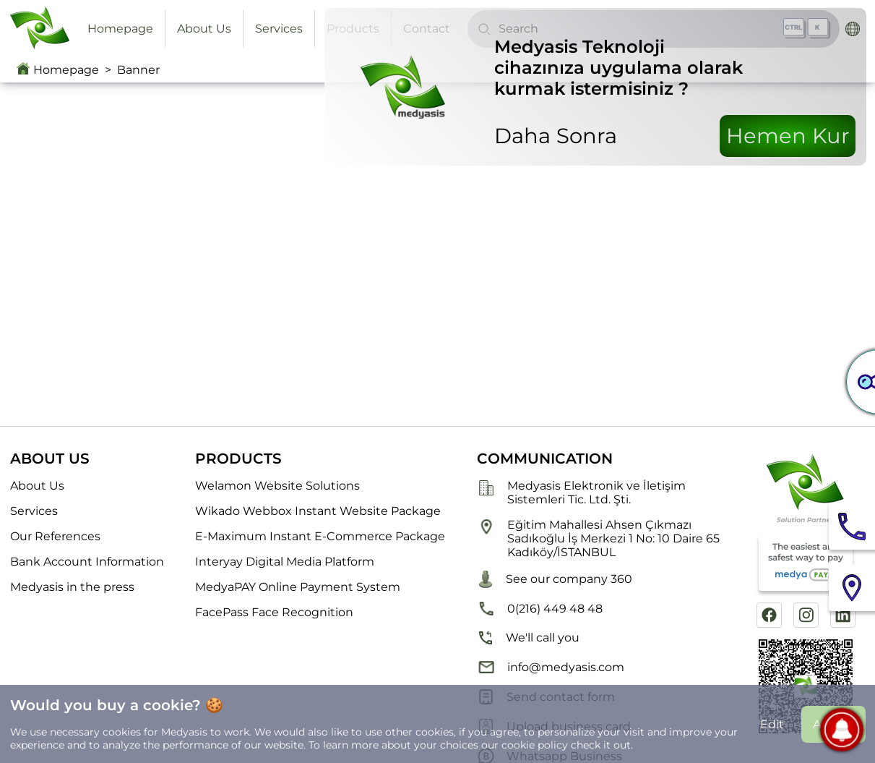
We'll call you (528, 638)
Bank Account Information (87, 561)
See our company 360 (554, 579)
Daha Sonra (555, 135)
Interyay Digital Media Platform (284, 561)
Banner (138, 70)
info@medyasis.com (550, 667)
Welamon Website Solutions (277, 486)
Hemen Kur (788, 135)
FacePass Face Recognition (274, 612)
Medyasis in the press (72, 587)
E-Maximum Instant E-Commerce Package (320, 536)
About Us (204, 28)
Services (279, 28)
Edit (772, 724)
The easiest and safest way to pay (805, 563)
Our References (55, 536)
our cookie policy (524, 744)
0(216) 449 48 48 (540, 609)
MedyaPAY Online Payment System (297, 587)
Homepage (120, 28)
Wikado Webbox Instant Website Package (318, 511)
